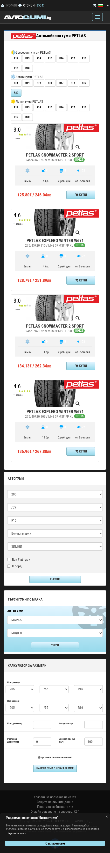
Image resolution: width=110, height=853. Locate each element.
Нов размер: (13, 701)
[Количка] (94, 5)
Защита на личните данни (55, 802)
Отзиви (29, 5)
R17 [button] (73, 58)
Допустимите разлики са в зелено (55, 757)
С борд (14, 566)
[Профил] (2, 5)
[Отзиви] (20, 5)
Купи (81, 195)
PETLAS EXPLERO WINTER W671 (55, 240)
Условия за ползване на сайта (55, 797)
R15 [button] (50, 58)
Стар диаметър (14, 723)
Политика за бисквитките (55, 807)
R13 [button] (27, 58)
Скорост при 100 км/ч (67, 740)
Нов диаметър (66, 723)
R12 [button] (16, 58)
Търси (55, 645)
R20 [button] (27, 68)
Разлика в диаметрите (13, 740)
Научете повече (16, 833)
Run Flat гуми (18, 559)
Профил (11, 5)
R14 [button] (39, 58)
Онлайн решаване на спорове (51, 811)
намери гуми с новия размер (55, 768)
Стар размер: (13, 682)
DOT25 (79, 159)
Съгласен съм (55, 843)
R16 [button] (61, 58)
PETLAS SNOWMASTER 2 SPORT (55, 155)
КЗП (77, 811)
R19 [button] (16, 68)
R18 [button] (84, 58)
